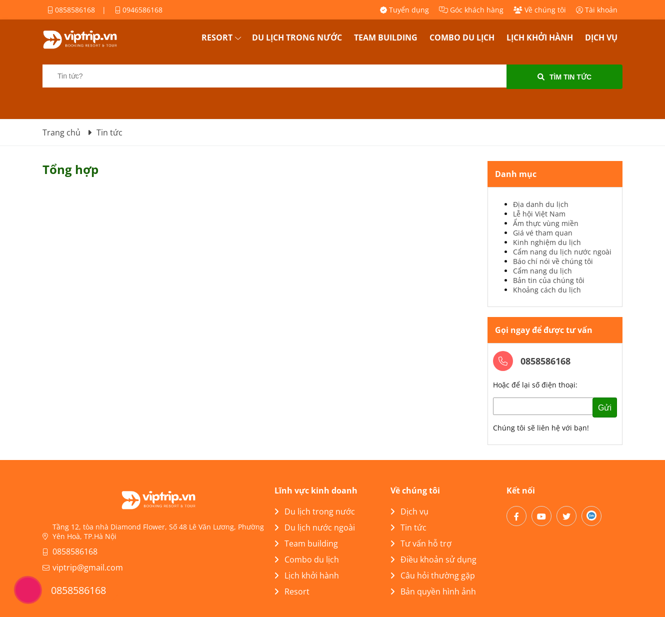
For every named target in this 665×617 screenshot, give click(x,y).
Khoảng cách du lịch (547, 289)
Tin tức (408, 527)
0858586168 (71, 9)
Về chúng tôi (540, 9)
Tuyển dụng (404, 9)
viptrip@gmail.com (87, 567)
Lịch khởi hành (539, 37)
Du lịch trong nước (297, 37)
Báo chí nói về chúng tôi (553, 261)
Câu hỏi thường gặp (432, 575)
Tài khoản (597, 9)
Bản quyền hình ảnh (433, 591)
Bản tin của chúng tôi (548, 280)
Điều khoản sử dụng (433, 559)
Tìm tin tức (565, 77)
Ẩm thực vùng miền (545, 223)
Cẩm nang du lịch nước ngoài (562, 251)
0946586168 (138, 9)
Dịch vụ (601, 37)
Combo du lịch (462, 37)
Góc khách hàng (471, 9)
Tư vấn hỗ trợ (421, 543)
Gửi (605, 408)
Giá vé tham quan (542, 233)
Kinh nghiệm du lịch (547, 242)
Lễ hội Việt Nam (539, 213)
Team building (386, 37)
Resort (217, 37)
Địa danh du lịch (540, 204)
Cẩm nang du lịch (542, 271)
